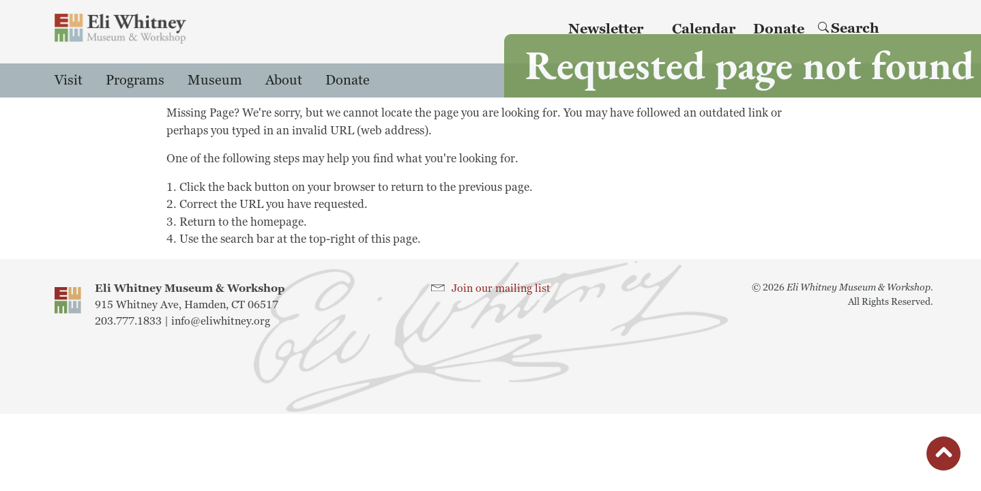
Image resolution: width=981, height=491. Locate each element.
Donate (347, 80)
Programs (135, 80)
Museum (215, 80)
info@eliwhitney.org (220, 321)
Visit (69, 80)
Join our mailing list (501, 288)
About (283, 80)
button (943, 456)
